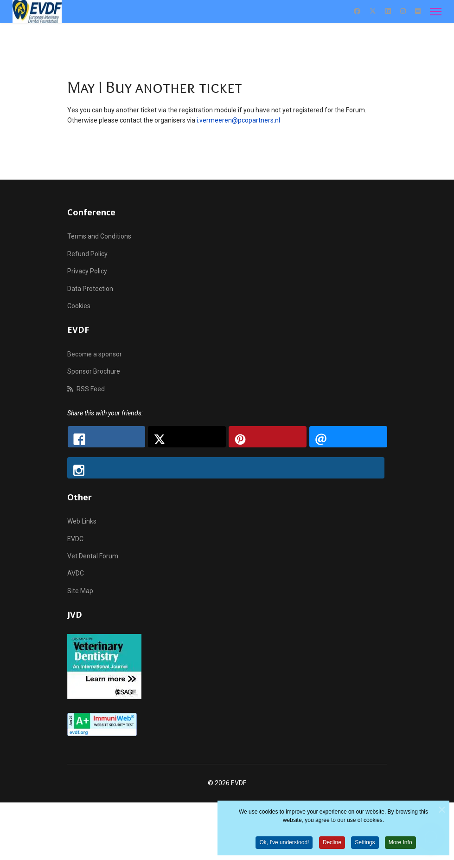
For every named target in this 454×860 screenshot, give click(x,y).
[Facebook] (357, 11)
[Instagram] (403, 11)
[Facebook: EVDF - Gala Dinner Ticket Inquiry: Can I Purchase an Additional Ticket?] (107, 436)
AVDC (75, 573)
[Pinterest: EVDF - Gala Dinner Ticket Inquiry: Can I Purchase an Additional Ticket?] (268, 436)
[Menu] (435, 11)
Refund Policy (87, 254)
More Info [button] (400, 844)
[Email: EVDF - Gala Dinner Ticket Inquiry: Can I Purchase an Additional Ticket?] (348, 436)
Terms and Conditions (99, 236)
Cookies (78, 306)
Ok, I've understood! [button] (284, 844)
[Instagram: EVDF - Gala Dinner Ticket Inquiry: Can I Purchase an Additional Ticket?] (225, 467)
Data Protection (90, 288)
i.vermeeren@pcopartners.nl (238, 120)
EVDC (75, 539)
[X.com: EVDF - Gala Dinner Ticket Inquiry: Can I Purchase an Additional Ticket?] (187, 436)
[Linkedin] (388, 11)
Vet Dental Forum (92, 556)
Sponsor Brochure (93, 371)
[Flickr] (418, 11)
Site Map (80, 591)
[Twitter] (373, 11)
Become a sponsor (94, 354)
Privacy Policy (87, 271)
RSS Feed (86, 389)
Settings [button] (365, 844)
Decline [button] (332, 844)
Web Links (81, 521)
